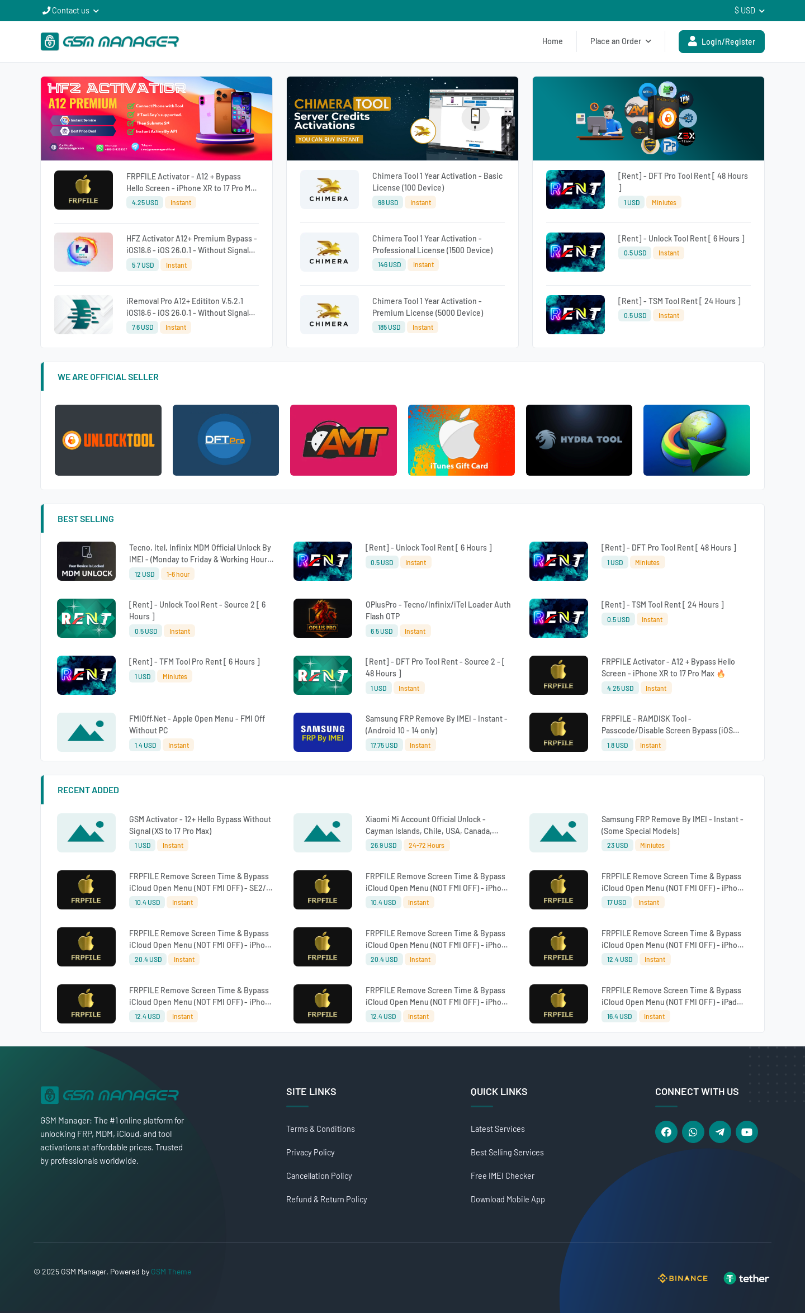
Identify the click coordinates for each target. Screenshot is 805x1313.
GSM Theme (171, 1271)
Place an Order (620, 41)
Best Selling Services (507, 1152)
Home (552, 41)
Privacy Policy (310, 1152)
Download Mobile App (508, 1199)
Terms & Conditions (320, 1129)
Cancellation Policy (319, 1176)
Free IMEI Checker (502, 1176)
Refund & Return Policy (326, 1199)
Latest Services (498, 1129)
